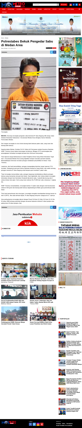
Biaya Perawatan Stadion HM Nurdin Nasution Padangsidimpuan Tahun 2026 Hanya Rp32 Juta (74, 381)
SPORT (54, 9)
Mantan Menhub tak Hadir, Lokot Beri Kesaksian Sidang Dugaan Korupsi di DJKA (42, 280)
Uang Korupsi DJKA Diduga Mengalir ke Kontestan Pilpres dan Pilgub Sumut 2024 (73, 324)
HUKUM (4, 12)
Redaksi (58, 423)
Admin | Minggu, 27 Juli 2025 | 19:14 (8, 48)
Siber (63, 423)
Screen (63, 4)
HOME (4, 9)
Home (2, 38)
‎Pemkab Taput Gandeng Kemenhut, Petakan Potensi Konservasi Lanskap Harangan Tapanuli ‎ (13, 280)
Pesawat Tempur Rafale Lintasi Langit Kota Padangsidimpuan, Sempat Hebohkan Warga (74, 362)
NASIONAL (20, 9)
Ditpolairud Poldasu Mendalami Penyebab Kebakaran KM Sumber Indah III (73, 401)
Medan (6, 38)
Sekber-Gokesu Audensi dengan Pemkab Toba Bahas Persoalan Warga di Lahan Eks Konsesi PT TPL (73, 344)
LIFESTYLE (47, 9)
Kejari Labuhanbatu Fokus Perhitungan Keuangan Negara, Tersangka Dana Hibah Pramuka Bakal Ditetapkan (73, 392)
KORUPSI (61, 9)
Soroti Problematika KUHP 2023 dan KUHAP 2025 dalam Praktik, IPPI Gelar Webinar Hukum (13, 302)
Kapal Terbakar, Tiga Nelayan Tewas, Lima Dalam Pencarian (72, 333)
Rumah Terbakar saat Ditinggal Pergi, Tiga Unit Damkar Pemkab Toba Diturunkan (73, 353)
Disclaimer (69, 423)
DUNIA (34, 9)
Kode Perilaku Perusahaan (64, 425)
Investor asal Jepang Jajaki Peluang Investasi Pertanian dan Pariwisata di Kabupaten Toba (73, 371)
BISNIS (40, 9)
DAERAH (27, 9)
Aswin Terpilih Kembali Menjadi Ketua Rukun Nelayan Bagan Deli (73, 410)
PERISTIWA (11, 9)
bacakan (49, 48)
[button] (79, 8)
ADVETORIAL (70, 9)
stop (54, 48)
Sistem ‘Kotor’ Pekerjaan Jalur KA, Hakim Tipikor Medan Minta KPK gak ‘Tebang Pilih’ (41, 302)
